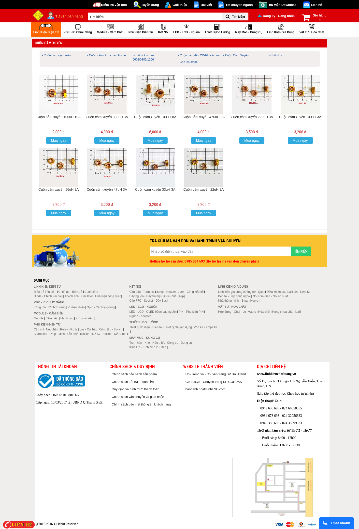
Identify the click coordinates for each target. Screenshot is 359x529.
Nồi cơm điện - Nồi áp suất (270, 296)
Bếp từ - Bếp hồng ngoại (234, 296)
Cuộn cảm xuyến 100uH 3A (300, 117)
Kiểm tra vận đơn (114, 5)
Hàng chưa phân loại (286, 311)
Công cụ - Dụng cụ (179, 342)
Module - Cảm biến (110, 28)
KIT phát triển (84, 318)
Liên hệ (316, 5)
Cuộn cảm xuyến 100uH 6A (155, 117)
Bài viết (206, 5)
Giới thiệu (179, 5)
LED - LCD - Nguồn (186, 28)
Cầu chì (39, 329)
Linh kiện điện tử (46, 28)
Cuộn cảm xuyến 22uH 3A (203, 189)
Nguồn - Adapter (140, 316)
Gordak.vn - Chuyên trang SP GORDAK (214, 382)
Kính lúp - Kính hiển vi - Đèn (147, 347)
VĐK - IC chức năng (78, 28)
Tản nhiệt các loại (78, 334)
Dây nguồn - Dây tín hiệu (145, 296)
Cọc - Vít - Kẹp (174, 296)
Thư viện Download (282, 5)
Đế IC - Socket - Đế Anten (109, 334)
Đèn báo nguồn (166, 311)
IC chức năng (57, 307)
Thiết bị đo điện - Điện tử (145, 327)
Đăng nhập (286, 16)
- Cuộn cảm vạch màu (56, 55)
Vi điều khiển (76, 307)
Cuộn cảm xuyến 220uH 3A (252, 117)
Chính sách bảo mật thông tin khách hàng (141, 404)
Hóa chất (264, 311)
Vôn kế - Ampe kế (205, 327)
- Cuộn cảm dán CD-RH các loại (199, 55)
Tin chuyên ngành (239, 5)
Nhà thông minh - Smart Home (238, 300)
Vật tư (252, 311)
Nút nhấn (52, 329)
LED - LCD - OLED (141, 311)
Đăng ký (266, 16)
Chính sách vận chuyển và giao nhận (138, 397)
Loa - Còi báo (88, 329)
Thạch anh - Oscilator (79, 296)
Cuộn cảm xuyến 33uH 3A (155, 189)
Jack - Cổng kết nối (190, 292)
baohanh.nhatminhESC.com (206, 389)
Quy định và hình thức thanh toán (135, 389)
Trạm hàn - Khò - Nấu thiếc (147, 342)
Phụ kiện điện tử (141, 28)
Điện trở (39, 292)
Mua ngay (58, 140)
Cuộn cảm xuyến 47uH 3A (107, 189)
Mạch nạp (66, 318)
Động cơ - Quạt (254, 292)
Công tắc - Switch (110, 329)
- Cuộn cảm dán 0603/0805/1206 (143, 57)
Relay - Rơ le (68, 329)
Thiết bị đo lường (217, 28)
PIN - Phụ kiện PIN (191, 311)
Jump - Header (166, 292)
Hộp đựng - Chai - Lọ (232, 311)
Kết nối (163, 28)
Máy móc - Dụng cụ (248, 28)
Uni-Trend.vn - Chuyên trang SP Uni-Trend (216, 374)
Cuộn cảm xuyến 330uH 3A (107, 117)
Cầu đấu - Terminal (141, 292)
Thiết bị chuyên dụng (178, 327)
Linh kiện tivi (302, 292)
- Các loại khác (188, 62)
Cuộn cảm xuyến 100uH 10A (59, 117)
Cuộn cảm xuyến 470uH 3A (203, 117)
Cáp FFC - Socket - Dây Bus (148, 300)
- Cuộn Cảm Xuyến (236, 55)
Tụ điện (51, 292)
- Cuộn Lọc (276, 55)
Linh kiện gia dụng (280, 28)
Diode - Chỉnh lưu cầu (48, 296)
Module (38, 318)
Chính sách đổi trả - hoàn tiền (133, 382)
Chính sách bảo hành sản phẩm (134, 374)
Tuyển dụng (150, 5)
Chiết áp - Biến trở (70, 292)
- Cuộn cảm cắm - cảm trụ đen (107, 55)
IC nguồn (40, 307)
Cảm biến (51, 318)
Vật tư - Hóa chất (311, 28)
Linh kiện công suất (108, 296)
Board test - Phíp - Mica (49, 334)
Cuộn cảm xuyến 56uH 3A (58, 189)
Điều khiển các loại (279, 292)
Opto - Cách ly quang (101, 307)
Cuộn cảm (91, 292)
